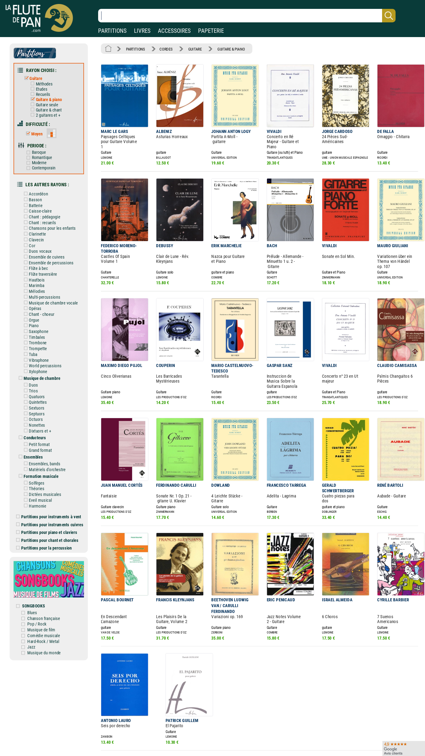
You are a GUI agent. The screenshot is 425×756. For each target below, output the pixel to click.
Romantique (41, 152)
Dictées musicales (44, 475)
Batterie (35, 198)
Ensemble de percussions (50, 253)
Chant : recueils (42, 214)
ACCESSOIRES (174, 30)
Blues (35, 588)
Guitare (35, 76)
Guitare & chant (48, 106)
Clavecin (36, 231)
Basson (35, 193)
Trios (33, 375)
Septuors (36, 397)
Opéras (34, 297)
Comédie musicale (47, 610)
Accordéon (38, 187)
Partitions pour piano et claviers (49, 511)
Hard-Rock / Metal (46, 616)
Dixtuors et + (39, 414)
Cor (32, 236)
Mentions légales (130, 747)
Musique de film (44, 605)
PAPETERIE (211, 30)
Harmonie (37, 486)
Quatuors (36, 381)
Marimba (36, 275)
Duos (33, 370)
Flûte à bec (38, 258)
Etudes (41, 87)
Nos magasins (47, 747)
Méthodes (43, 82)
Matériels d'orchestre (46, 451)
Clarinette (37, 225)
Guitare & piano (48, 97)
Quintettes (37, 386)
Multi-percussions (44, 286)
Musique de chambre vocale (52, 291)
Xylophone (37, 357)
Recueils (42, 92)
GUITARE (191, 48)
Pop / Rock (40, 599)
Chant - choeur (41, 302)
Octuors (35, 403)
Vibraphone (38, 346)
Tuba (33, 340)
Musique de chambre (41, 363)
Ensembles (33, 439)
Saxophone (38, 319)
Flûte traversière (42, 264)
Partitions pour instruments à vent (51, 496)
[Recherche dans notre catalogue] (247, 15)
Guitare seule (46, 102)
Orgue (33, 308)
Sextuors (36, 392)
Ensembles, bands (44, 445)
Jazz (35, 621)
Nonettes (36, 408)
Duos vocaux (39, 242)
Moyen (37, 129)
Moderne (39, 157)
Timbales (36, 324)
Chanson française (47, 594)
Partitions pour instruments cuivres (52, 504)
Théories (36, 469)
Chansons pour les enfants (51, 220)
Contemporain (43, 162)
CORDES (164, 48)
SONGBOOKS (37, 582)
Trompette (37, 335)
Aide (189, 747)
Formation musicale (40, 457)
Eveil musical (40, 480)
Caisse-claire (39, 203)
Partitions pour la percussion (46, 526)
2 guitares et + (47, 112)
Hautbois (36, 269)
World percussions (44, 352)
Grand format (40, 432)
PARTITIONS (112, 30)
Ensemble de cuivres (46, 247)
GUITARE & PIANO (226, 48)
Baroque (38, 147)
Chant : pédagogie (44, 209)
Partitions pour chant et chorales (50, 519)
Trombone (37, 329)
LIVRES (142, 30)
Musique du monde (47, 626)
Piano (33, 313)
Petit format (39, 427)
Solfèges (36, 464)
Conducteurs (34, 420)
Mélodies (36, 280)
